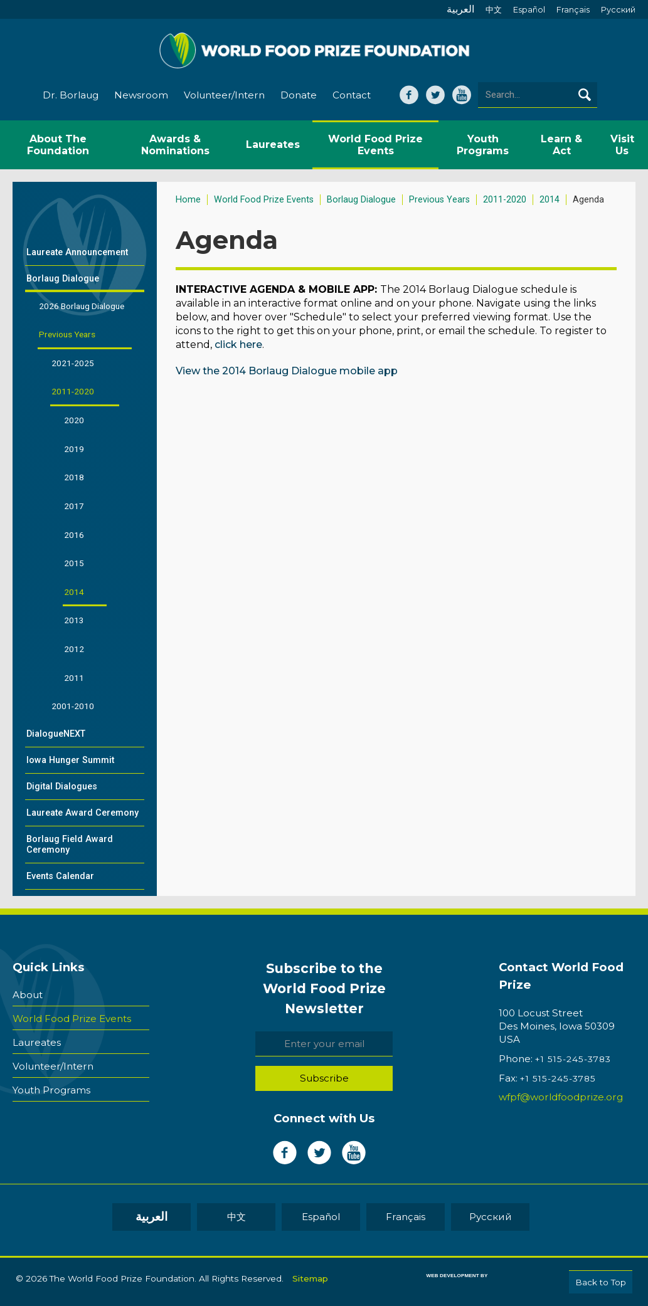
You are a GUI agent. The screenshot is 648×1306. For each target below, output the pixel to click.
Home (188, 199)
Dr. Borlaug (70, 95)
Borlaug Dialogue (361, 199)
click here (238, 344)
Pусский (618, 9)
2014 (549, 199)
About (28, 995)
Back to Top (600, 1282)
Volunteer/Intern (224, 95)
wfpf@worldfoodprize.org (561, 1097)
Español (529, 9)
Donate (298, 95)
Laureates (37, 1042)
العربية (460, 9)
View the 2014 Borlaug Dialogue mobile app (287, 371)
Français (573, 9)
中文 (494, 9)
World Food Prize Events (264, 199)
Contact (351, 95)
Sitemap (310, 1278)
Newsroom (141, 95)
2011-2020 (504, 199)
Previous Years (439, 199)
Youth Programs (51, 1090)
